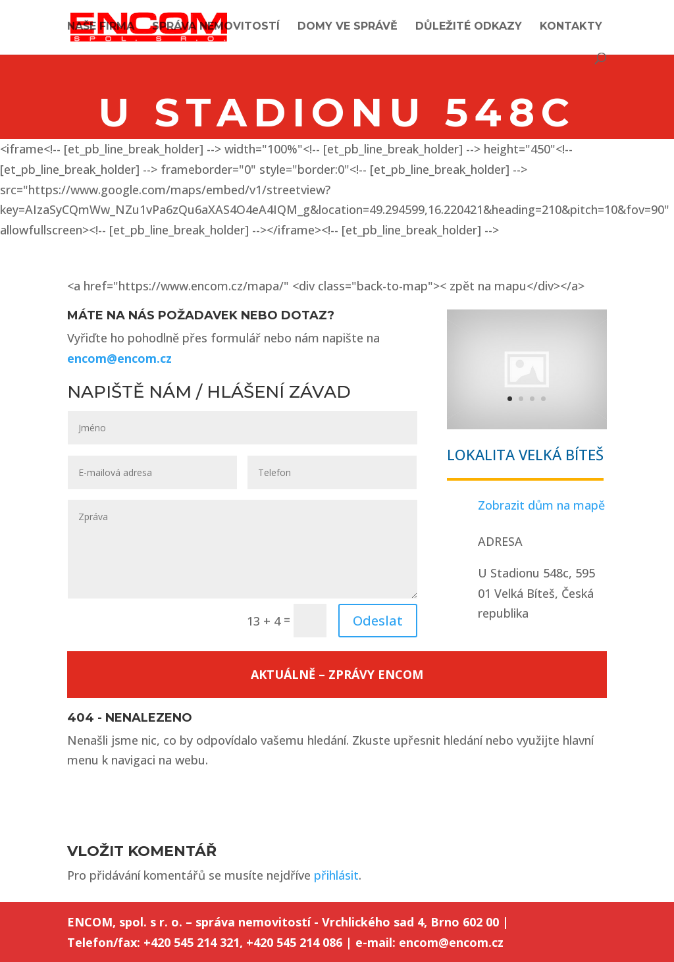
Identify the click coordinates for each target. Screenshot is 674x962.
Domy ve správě (348, 27)
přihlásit (336, 875)
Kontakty (571, 27)
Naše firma (100, 27)
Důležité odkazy (468, 27)
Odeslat (378, 620)
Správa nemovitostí (216, 27)
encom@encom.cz (119, 358)
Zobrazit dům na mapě (541, 505)
